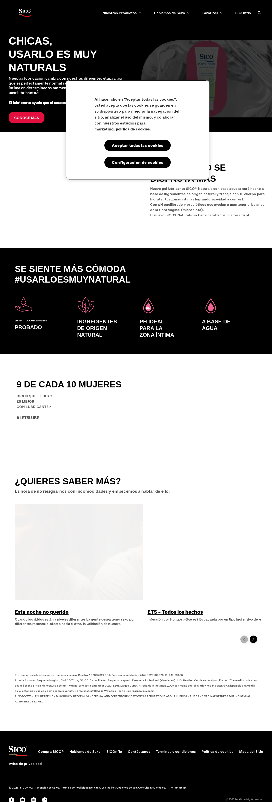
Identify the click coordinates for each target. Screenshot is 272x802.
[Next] (253, 639)
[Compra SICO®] (51, 751)
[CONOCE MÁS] (26, 117)
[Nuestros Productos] (119, 12)
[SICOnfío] (243, 12)
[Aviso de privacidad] (25, 763)
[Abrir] (259, 13)
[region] (137, 130)
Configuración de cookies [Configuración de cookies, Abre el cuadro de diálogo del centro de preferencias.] (137, 162)
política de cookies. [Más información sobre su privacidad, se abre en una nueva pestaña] (133, 128)
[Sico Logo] (25, 13)
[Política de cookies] (217, 751)
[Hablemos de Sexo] (169, 12)
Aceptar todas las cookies (137, 145)
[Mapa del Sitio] (251, 751)
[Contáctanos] (139, 751)
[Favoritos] (210, 12)
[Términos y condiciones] (176, 751)
